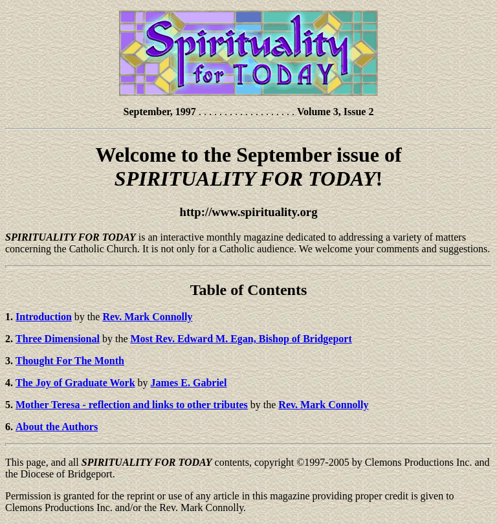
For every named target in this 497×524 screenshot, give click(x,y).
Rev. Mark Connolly (323, 404)
